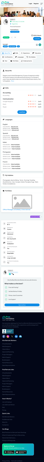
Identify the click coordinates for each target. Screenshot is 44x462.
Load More (22, 112)
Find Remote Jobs (8, 369)
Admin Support (6, 357)
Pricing (4, 410)
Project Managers (7, 354)
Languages (19, 57)
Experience (25, 53)
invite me (37, 38)
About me (6, 53)
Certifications (7, 57)
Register (36, 3)
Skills (15, 53)
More (12, 81)
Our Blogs (5, 429)
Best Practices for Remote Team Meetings (14, 432)
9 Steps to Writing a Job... (9, 440)
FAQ (3, 407)
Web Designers (6, 346)
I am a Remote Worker (8, 404)
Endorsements (26, 61)
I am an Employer (7, 402)
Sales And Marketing (8, 352)
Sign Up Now (22, 305)
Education (36, 53)
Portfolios (14, 61)
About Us (4, 422)
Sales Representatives (8, 365)
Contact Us (5, 425)
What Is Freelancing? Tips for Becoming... (13, 435)
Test (5, 61)
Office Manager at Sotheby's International (16, 209)
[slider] (32, 95)
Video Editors (6, 349)
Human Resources (7, 362)
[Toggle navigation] (41, 4)
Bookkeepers (6, 360)
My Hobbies (31, 57)
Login (30, 3)
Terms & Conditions (16, 461)
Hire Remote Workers (9, 340)
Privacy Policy (6, 461)
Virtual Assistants (7, 344)
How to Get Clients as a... (9, 438)
